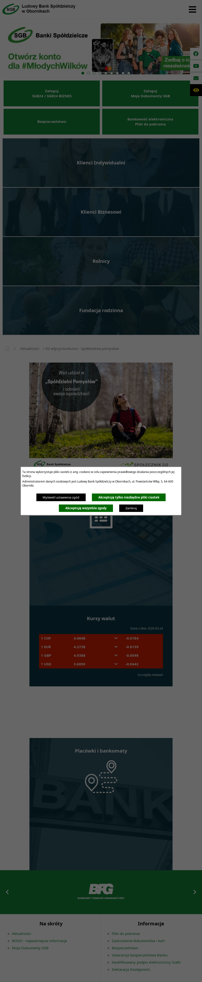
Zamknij (131, 508)
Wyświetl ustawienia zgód (61, 497)
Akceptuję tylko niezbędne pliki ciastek (128, 497)
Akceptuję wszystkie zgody (86, 508)
